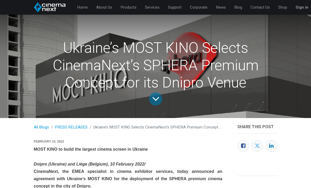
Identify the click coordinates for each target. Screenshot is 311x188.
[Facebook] (243, 146)
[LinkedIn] (271, 146)
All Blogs (41, 127)
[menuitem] (82, 7)
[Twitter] (257, 146)
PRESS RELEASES (71, 127)
